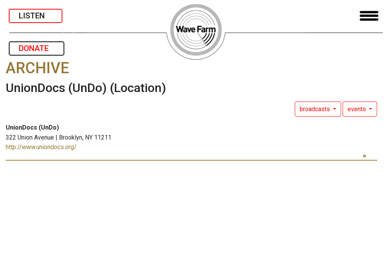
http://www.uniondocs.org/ (41, 147)
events (358, 109)
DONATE (36, 48)
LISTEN (35, 15)
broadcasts (316, 109)
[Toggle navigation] (369, 16)
